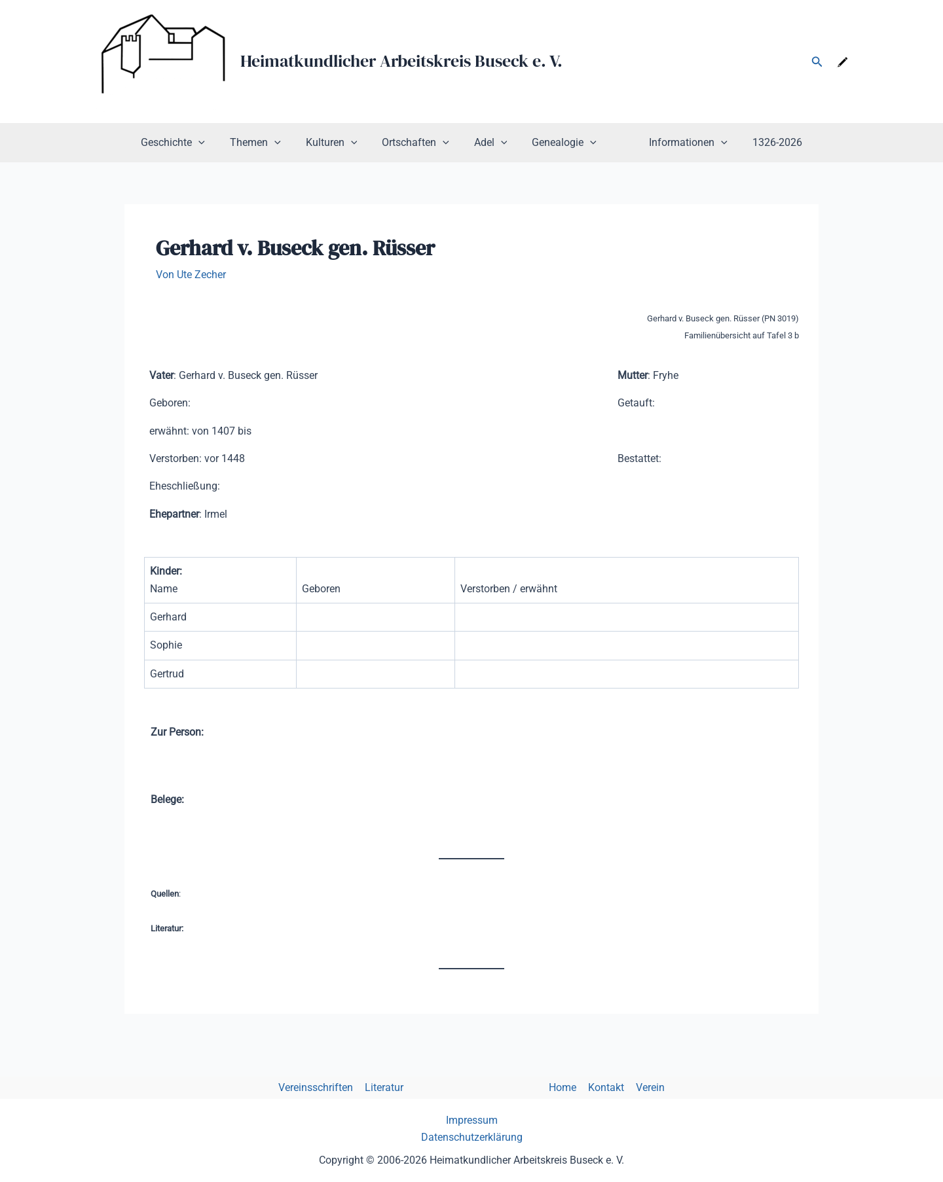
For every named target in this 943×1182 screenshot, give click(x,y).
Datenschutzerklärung (472, 1137)
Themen (267, 142)
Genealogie (560, 142)
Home (561, 1087)
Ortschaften (419, 142)
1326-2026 (761, 142)
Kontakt (603, 1087)
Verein (646, 1087)
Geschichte (189, 142)
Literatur (386, 1087)
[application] (214, 142)
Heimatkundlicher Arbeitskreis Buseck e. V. (401, 61)
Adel (491, 142)
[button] (817, 62)
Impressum (472, 1120)
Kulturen (339, 142)
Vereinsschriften (319, 1087)
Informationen (676, 142)
